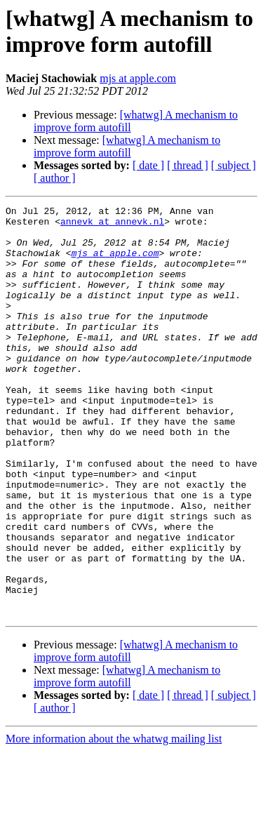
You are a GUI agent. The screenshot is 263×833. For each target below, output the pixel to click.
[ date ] (148, 165)
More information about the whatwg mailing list (114, 821)
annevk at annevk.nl (112, 225)
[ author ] (55, 178)
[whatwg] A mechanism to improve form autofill (127, 146)
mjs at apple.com (138, 78)
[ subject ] (233, 165)
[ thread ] (187, 165)
